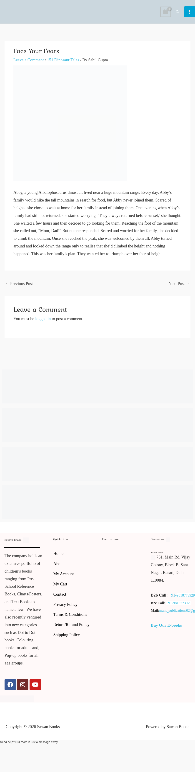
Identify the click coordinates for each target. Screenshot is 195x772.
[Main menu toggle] (189, 12)
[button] (178, 12)
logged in (43, 320)
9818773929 (186, 596)
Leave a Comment (28, 61)
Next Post (179, 285)
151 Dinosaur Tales (63, 61)
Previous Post (19, 285)
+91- (173, 596)
